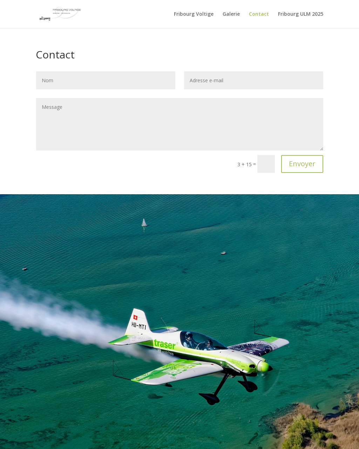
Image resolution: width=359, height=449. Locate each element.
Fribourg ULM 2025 (300, 14)
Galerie (231, 14)
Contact (259, 14)
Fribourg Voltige (194, 14)
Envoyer (302, 163)
